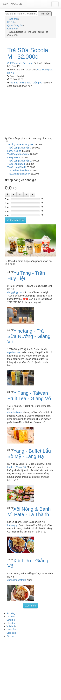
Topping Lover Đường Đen (20, 144)
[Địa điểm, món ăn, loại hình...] (21, 13)
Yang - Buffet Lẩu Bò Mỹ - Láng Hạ (29, 453)
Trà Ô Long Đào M (16, 167)
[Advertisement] (30, 109)
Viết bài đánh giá (15, 220)
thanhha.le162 (14, 412)
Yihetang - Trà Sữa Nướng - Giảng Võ (28, 336)
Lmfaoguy (12, 525)
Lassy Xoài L (13, 157)
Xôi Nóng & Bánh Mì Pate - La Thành (29, 511)
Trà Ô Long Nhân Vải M (19, 147)
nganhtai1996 (14, 352)
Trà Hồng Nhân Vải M (18, 154)
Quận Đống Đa (45, 69)
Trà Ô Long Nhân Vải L (19, 160)
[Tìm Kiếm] (44, 13)
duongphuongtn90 (16, 580)
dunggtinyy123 (14, 292)
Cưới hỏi (11, 620)
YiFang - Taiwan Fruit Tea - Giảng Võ (29, 395)
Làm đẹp (11, 623)
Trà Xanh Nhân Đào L (18, 170)
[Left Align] (7, 194)
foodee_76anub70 (16, 467)
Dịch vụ (10, 636)
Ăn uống (11, 613)
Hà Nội (10, 73)
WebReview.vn (12, 4)
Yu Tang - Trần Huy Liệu (26, 275)
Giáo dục (11, 633)
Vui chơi (11, 626)
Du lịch (10, 616)
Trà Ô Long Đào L (16, 164)
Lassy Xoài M (14, 151)
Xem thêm (30, 605)
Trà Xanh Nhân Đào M (18, 173)
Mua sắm (11, 629)
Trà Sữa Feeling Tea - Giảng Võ (26, 82)
